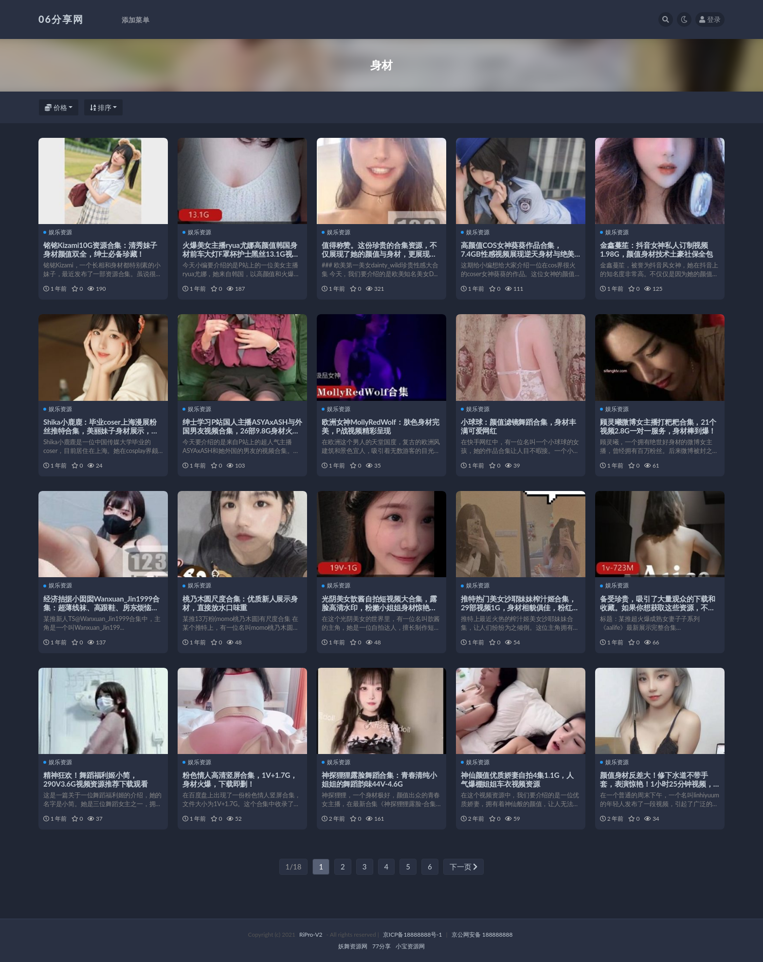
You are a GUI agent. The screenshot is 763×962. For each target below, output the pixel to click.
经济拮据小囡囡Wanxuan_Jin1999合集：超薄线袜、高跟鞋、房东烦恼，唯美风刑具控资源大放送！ (101, 607)
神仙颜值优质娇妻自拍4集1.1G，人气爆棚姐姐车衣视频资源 (517, 779)
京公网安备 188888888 (482, 934)
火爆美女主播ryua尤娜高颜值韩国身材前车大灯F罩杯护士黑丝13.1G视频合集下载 (240, 254)
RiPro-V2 (310, 934)
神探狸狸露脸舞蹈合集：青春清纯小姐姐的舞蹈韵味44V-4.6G (379, 779)
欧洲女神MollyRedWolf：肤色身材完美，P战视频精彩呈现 (380, 426)
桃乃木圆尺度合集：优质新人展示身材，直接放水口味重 (240, 603)
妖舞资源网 (352, 946)
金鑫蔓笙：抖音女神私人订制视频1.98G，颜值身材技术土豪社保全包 (656, 249)
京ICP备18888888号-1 (412, 934)
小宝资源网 (410, 946)
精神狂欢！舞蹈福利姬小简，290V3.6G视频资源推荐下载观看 (95, 779)
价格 (56, 107)
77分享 (381, 946)
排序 (100, 107)
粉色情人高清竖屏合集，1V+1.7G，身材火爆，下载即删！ (239, 779)
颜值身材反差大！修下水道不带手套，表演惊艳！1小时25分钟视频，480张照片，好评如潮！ (656, 784)
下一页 (464, 866)
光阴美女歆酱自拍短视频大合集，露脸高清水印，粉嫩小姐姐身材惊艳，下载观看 (379, 607)
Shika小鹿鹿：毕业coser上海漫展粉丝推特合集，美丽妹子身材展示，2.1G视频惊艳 (100, 430)
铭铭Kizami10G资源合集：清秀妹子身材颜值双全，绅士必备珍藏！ (100, 249)
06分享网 (61, 19)
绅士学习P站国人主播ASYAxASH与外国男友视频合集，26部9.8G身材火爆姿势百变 (242, 430)
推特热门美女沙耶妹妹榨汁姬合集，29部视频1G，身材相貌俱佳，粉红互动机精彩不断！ (520, 607)
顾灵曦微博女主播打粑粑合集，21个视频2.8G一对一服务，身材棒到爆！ (658, 426)
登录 (710, 19)
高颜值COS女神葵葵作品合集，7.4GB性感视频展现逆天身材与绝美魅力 (517, 254)
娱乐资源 (57, 232)
